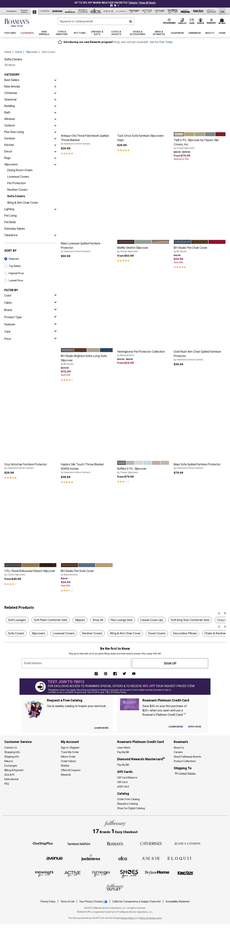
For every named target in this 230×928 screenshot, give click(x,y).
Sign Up (170, 663)
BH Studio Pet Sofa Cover (87, 572)
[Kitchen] (55, 145)
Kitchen (9, 145)
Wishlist (65, 765)
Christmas (10, 93)
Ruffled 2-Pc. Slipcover (143, 470)
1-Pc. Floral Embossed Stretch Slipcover (30, 572)
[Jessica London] (83, 11)
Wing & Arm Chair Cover (22, 202)
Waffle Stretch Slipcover (143, 249)
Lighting (9, 209)
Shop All (98, 620)
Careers (178, 752)
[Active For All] (147, 11)
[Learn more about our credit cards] (175, 726)
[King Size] (198, 11)
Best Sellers (11, 80)
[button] (133, 2)
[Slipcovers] (55, 164)
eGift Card (123, 786)
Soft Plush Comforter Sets (50, 620)
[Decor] (55, 151)
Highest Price (16, 273)
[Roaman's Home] (16, 23)
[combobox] (96, 21)
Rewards (66, 774)
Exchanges (10, 765)
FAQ (6, 783)
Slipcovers (32, 51)
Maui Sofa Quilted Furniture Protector (200, 466)
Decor (8, 151)
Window (9, 119)
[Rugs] (55, 158)
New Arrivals (12, 86)
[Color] (30, 295)
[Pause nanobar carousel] (111, 5)
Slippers (80, 620)
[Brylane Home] (185, 11)
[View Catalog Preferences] (101, 728)
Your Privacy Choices (93, 901)
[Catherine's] (44, 11)
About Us (179, 747)
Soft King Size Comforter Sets (190, 620)
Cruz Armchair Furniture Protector (30, 466)
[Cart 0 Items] (222, 21)
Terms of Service (147, 918)
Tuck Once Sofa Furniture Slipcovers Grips (140, 138)
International (11, 779)
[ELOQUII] (179, 858)
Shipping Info (11, 756)
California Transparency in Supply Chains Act (136, 901)
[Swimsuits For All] (134, 11)
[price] (30, 339)
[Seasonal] (55, 99)
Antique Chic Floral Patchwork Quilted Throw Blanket (87, 139)
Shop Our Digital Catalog (131, 808)
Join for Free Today (160, 42)
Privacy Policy (48, 901)
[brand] (30, 310)
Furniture (9, 138)
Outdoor (9, 125)
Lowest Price (16, 280)
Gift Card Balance (127, 777)
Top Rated (14, 265)
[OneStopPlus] (11, 11)
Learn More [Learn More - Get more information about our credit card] (123, 747)
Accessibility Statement (178, 901)
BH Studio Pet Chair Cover (200, 249)
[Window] (55, 119)
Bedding (9, 106)
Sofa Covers (16, 196)
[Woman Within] (24, 11)
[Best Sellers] (55, 80)
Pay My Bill (123, 752)
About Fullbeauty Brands (187, 756)
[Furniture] (55, 138)
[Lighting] (55, 209)
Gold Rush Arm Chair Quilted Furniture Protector (200, 355)
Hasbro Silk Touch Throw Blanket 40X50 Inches (87, 468)
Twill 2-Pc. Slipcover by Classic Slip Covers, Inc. (200, 144)
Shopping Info (12, 752)
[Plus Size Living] (55, 132)
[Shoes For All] (172, 11)
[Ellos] (95, 11)
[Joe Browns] (70, 11)
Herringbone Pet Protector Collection (143, 353)
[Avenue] (57, 11)
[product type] (30, 317)
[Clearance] (55, 235)
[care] (30, 331)
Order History (68, 761)
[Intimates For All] (159, 11)
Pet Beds (10, 222)
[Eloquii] (121, 11)
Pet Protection (16, 183)
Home (7, 51)
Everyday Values (14, 228)
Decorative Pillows (185, 633)
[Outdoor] (55, 125)
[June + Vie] (151, 858)
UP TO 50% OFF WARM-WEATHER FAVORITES (100, 2)
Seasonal (10, 99)
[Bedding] (55, 106)
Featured (14, 258)
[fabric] (30, 302)
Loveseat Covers (18, 176)
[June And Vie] (108, 11)
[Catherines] (151, 843)
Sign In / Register (70, 747)
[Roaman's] (34, 11)
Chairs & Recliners (215, 633)
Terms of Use (67, 901)
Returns (8, 761)
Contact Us (10, 747)
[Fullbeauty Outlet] (115, 887)
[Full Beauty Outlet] (211, 11)
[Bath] (55, 112)
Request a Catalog (127, 803)
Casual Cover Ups (151, 620)
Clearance (11, 235)
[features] (30, 324)
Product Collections (185, 761)
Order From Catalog (128, 799)
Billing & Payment (13, 770)
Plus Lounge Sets (122, 620)
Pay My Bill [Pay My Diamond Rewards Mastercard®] (123, 764)
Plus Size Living (14, 132)
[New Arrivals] (55, 86)
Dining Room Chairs (19, 170)
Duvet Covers (157, 633)
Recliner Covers (17, 189)
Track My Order (70, 752)
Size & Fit (9, 774)
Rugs (7, 158)
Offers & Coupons (70, 770)
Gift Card (122, 782)
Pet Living (10, 215)
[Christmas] (55, 93)
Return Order (68, 756)
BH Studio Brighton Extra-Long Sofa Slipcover (87, 360)
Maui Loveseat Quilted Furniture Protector (87, 247)
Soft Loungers (17, 620)
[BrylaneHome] (157, 874)
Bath (7, 112)
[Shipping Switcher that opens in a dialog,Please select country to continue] (222, 11)
